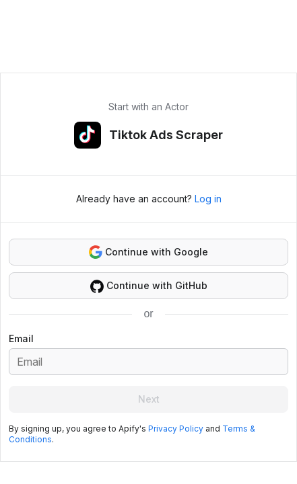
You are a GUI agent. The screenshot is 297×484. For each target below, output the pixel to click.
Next (149, 399)
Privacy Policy (175, 429)
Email (21, 338)
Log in (208, 198)
